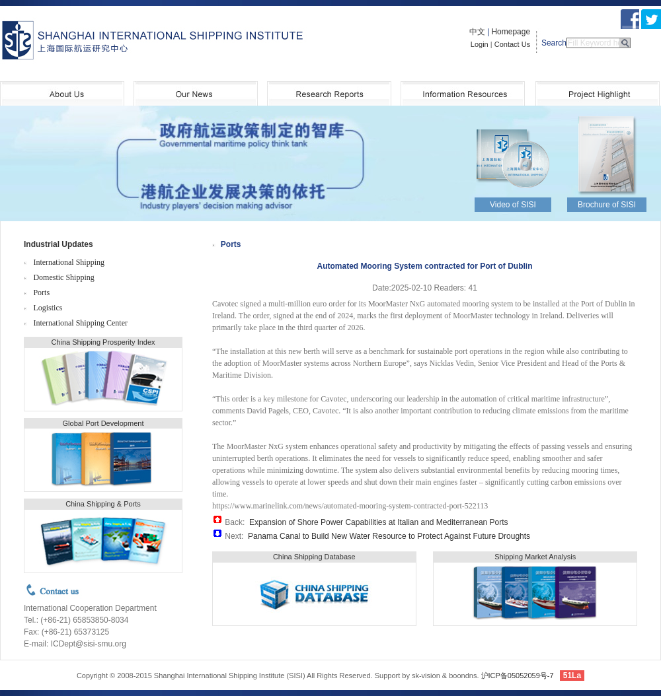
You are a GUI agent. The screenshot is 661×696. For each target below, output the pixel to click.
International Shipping (68, 262)
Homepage (510, 31)
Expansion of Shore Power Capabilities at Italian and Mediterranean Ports (378, 522)
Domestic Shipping (63, 277)
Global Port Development (103, 423)
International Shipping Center (80, 323)
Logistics (47, 307)
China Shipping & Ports (103, 504)
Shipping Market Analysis (535, 557)
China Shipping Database (314, 557)
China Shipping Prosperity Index (103, 342)
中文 (477, 31)
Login (479, 44)
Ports (41, 292)
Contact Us (512, 44)
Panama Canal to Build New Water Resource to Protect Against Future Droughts (389, 536)
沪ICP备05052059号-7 (517, 675)
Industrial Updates (58, 244)
